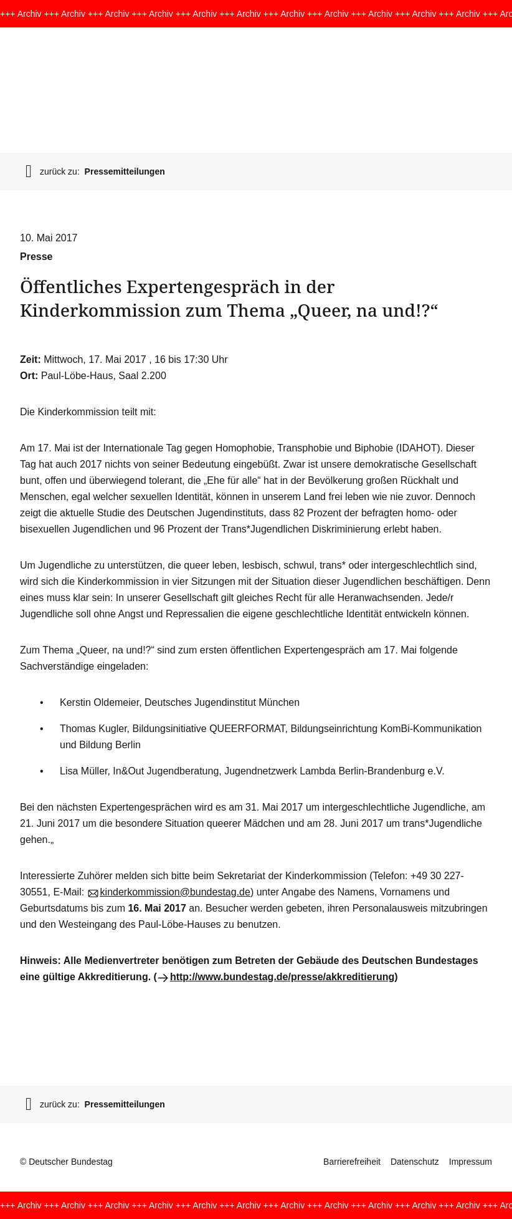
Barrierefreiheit (352, 1162)
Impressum (470, 1162)
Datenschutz (415, 1162)
